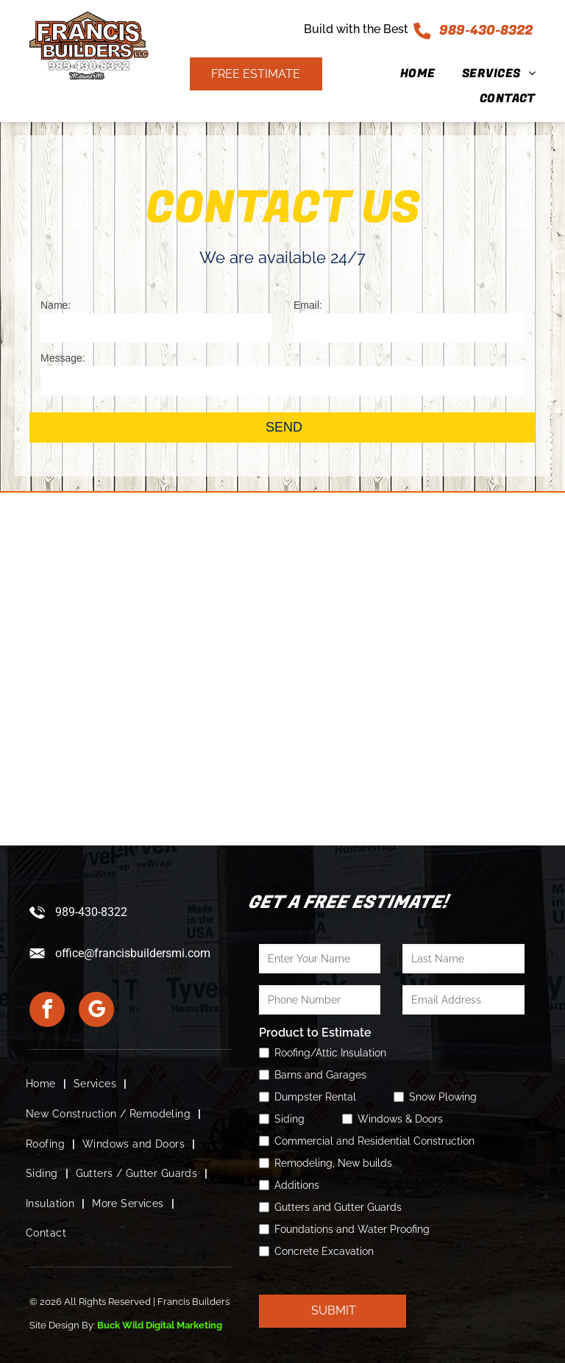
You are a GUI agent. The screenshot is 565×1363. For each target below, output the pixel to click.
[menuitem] (405, 73)
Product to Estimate (315, 1033)
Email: (308, 305)
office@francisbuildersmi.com (132, 953)
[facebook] (47, 1011)
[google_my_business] (96, 1011)
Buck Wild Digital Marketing (159, 1325)
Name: (55, 305)
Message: (62, 358)
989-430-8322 (486, 30)
